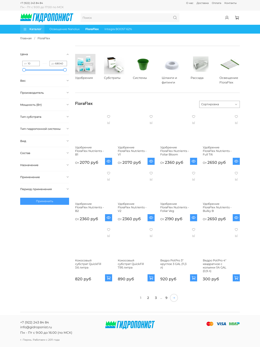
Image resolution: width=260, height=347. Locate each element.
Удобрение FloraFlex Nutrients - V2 (132, 207)
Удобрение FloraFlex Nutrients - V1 (132, 151)
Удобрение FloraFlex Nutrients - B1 (89, 151)
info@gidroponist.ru (36, 327)
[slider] (24, 70)
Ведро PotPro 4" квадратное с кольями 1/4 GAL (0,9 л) (214, 266)
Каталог (32, 29)
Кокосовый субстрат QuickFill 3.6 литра (88, 264)
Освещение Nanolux (64, 29)
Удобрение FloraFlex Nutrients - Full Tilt (217, 151)
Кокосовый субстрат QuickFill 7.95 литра (131, 264)
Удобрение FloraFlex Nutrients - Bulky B (217, 207)
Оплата (216, 3)
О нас (189, 3)
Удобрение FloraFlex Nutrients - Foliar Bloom (174, 151)
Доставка (203, 3)
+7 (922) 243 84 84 (31, 3)
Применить (44, 201)
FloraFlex (92, 29)
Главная (26, 38)
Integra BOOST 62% (118, 29)
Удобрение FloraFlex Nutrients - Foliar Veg (174, 207)
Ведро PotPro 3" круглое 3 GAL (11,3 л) (173, 264)
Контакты (230, 3)
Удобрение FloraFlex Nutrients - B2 (89, 207)
